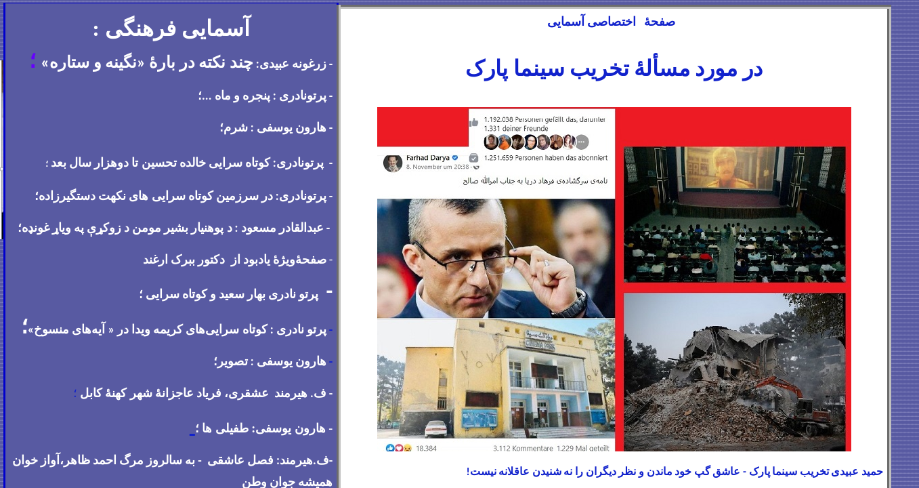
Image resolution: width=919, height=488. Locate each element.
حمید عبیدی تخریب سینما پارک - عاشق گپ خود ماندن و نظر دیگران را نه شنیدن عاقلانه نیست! (674, 471)
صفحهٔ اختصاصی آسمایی (612, 21)
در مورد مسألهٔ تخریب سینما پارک (613, 69)
